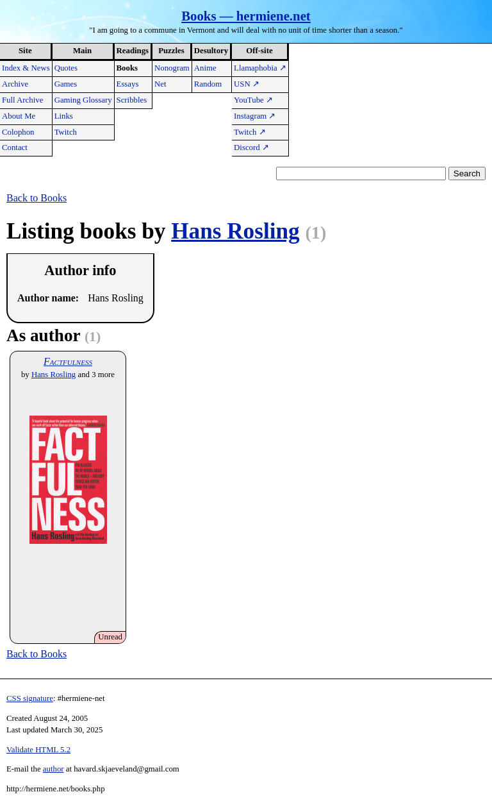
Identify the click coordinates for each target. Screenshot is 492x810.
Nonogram (172, 67)
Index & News (26, 67)
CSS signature (29, 698)
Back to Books (36, 197)
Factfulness (68, 361)
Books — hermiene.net (246, 15)
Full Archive (22, 100)
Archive (15, 84)
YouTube (253, 100)
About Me (18, 116)
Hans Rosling (235, 231)
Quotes (66, 67)
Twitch (65, 132)
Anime (205, 67)
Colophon (18, 132)
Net (160, 84)
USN (246, 84)
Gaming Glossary (83, 100)
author (53, 768)
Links (63, 116)
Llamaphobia (260, 67)
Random (208, 84)
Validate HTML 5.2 (38, 749)
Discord (251, 147)
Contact (15, 147)
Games (66, 84)
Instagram (254, 116)
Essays (128, 84)
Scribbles (132, 100)
